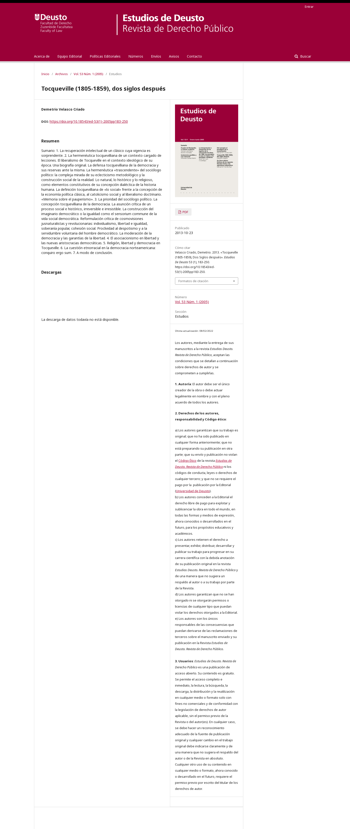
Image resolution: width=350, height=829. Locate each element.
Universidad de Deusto (193, 491)
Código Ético (187, 460)
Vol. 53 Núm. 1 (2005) (88, 74)
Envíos (156, 56)
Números (135, 56)
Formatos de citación (193, 281)
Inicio (45, 74)
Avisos (174, 56)
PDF (185, 212)
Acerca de (42, 56)
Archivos (61, 74)
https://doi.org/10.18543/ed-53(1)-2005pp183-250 (89, 121)
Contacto (194, 56)
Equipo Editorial (69, 56)
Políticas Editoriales (105, 56)
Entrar (309, 6)
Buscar (305, 56)
